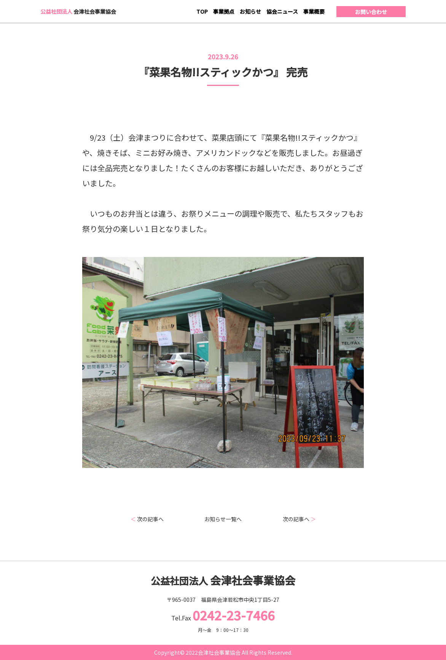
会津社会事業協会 (78, 11)
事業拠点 (223, 11)
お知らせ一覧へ (223, 519)
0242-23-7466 (234, 615)
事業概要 (314, 11)
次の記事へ (147, 519)
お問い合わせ (371, 12)
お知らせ (250, 11)
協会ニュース (282, 11)
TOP (202, 11)
